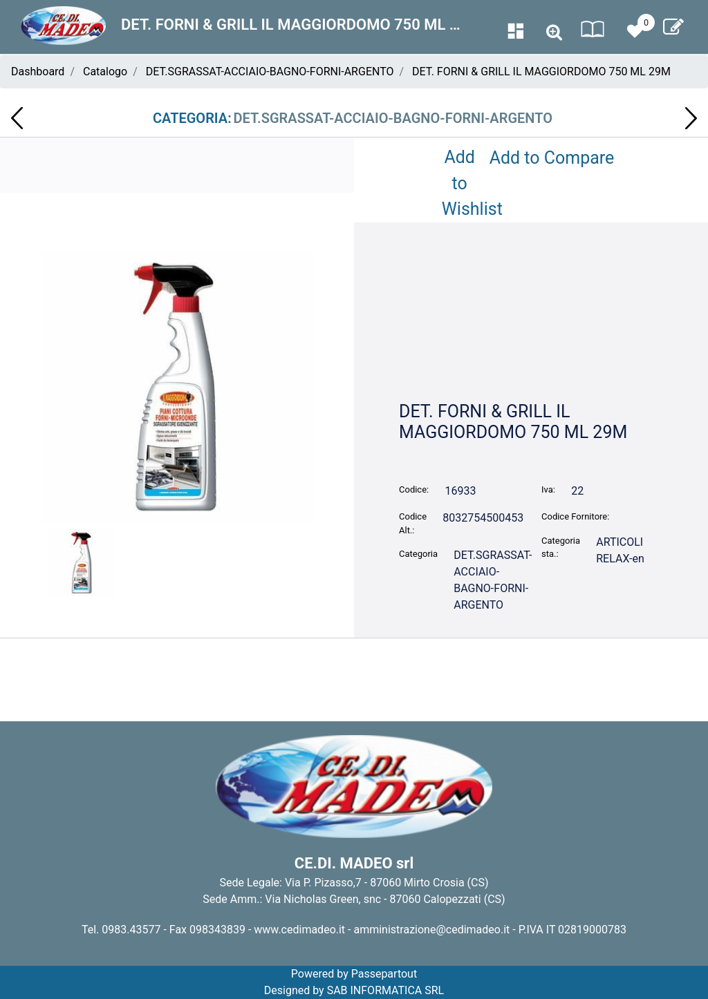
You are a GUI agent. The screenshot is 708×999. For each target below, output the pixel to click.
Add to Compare (552, 158)
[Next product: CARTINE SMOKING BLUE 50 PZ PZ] (691, 118)
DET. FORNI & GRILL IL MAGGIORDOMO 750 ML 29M (541, 71)
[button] (177, 385)
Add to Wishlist (462, 183)
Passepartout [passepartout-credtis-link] (384, 973)
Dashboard (37, 71)
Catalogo (105, 71)
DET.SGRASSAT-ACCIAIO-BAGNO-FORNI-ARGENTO (270, 71)
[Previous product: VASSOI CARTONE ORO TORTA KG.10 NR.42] (17, 118)
